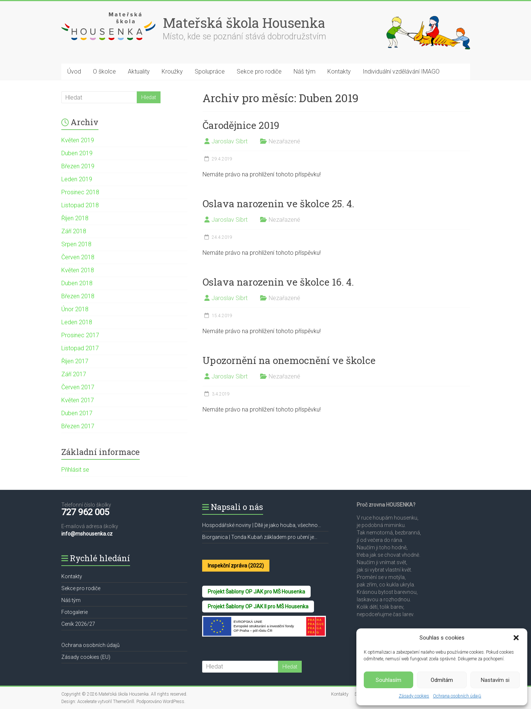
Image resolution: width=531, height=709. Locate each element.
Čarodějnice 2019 (241, 125)
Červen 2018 (77, 257)
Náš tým (304, 71)
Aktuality (139, 71)
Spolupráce (210, 71)
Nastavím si (495, 680)
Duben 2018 (77, 283)
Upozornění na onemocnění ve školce (289, 360)
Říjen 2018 (74, 218)
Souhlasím (388, 680)
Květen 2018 (77, 270)
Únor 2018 (74, 309)
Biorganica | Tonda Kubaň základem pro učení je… (259, 537)
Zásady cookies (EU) (85, 657)
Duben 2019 (77, 153)
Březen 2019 (77, 166)
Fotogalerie (74, 612)
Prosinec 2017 (80, 335)
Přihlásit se (75, 469)
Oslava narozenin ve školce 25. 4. (278, 203)
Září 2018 (73, 231)
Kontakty (339, 71)
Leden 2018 (76, 322)
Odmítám (442, 680)
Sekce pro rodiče (259, 71)
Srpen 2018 (76, 244)
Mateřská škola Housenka (244, 23)
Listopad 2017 (80, 348)
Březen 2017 (77, 426)
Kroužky (172, 71)
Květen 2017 (77, 400)
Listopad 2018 (80, 205)
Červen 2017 (77, 387)
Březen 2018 (77, 296)
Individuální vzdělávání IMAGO (401, 71)
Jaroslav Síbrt (229, 141)
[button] (516, 637)
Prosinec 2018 (80, 192)
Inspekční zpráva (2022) (236, 566)
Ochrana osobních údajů (457, 696)
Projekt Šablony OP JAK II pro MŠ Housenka (258, 606)
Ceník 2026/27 (78, 624)
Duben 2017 (77, 413)
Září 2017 (73, 374)
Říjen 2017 (74, 361)
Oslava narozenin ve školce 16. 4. (278, 282)
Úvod (74, 71)
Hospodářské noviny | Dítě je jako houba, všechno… (261, 525)
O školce (104, 71)
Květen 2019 (77, 140)
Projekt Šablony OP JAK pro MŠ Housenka (256, 592)
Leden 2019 (76, 179)
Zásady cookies (414, 696)
